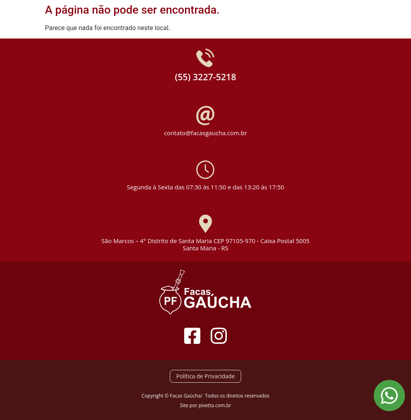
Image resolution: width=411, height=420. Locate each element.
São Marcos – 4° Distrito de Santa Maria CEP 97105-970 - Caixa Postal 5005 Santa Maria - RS (205, 244)
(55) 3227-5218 (205, 77)
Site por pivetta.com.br (205, 405)
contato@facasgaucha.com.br (205, 133)
